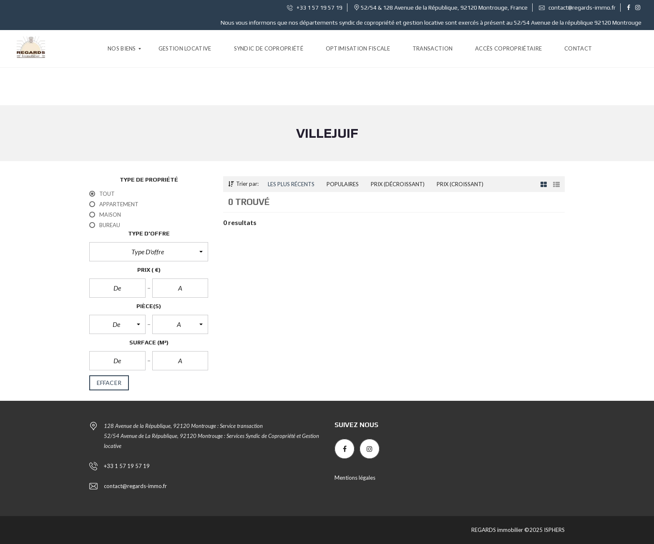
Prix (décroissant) (398, 184)
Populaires (343, 184)
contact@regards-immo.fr (577, 7)
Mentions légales (355, 477)
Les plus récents (291, 184)
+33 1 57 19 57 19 (314, 7)
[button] (148, 251)
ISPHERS (554, 529)
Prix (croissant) (460, 184)
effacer (109, 383)
